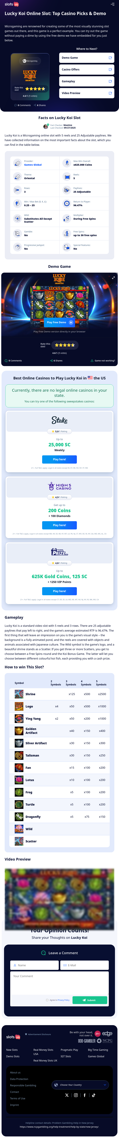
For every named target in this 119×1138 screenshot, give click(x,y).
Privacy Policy (63, 1000)
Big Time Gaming (98, 1050)
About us (15, 1072)
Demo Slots (13, 1056)
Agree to (57, 1000)
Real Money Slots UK (45, 1060)
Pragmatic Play (69, 1050)
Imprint (14, 1105)
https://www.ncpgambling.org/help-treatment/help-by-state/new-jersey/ (59, 1126)
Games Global (33, 164)
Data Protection (19, 1079)
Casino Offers (70, 69)
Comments (24, 105)
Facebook (84, 1095)
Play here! (59, 459)
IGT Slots (66, 1056)
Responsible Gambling (23, 1085)
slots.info (13, 1037)
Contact (14, 1092)
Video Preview (71, 93)
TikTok (93, 1095)
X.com (67, 1095)
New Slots (12, 1050)
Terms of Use (17, 1098)
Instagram (75, 1095)
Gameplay (68, 81)
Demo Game (70, 57)
